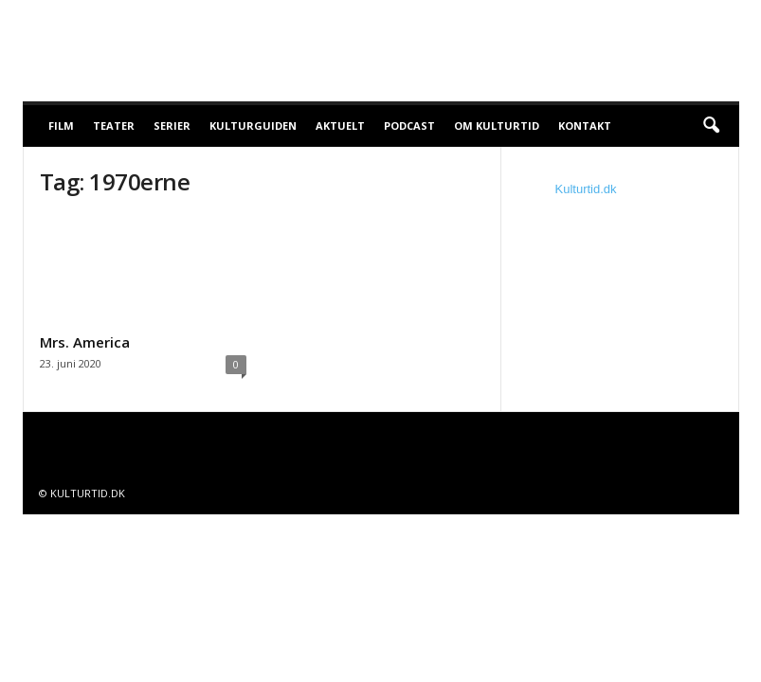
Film (61, 125)
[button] (711, 126)
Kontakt (584, 125)
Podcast (409, 125)
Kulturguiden (253, 125)
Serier (172, 125)
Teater (114, 125)
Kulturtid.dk (586, 189)
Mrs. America (85, 341)
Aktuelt (340, 125)
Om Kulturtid (496, 125)
